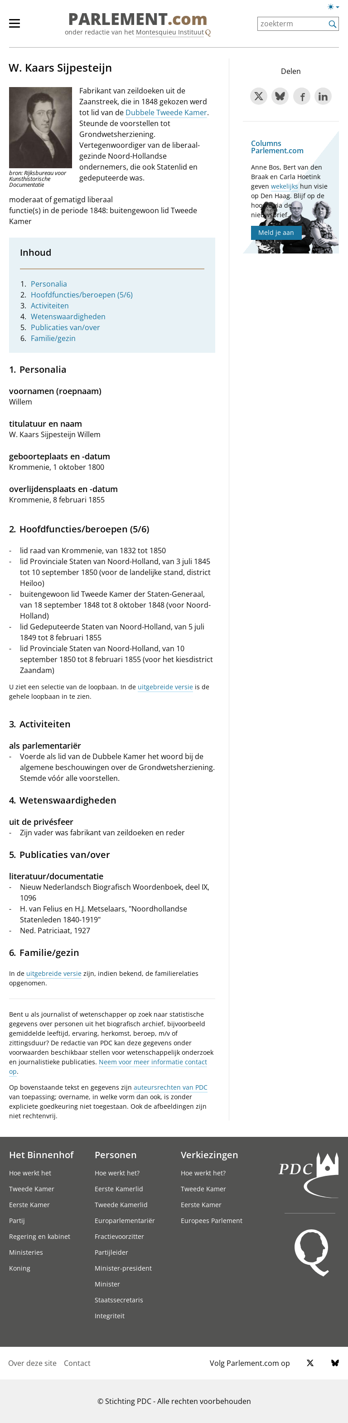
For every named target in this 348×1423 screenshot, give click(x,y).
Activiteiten (50, 306)
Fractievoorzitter (119, 1236)
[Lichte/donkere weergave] (336, 8)
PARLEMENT (138, 19)
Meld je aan (276, 232)
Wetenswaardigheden (68, 317)
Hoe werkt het (30, 1173)
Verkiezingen (209, 1154)
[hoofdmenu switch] (14, 27)
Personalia (49, 284)
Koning (19, 1268)
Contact (77, 1363)
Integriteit (110, 1315)
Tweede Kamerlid (121, 1204)
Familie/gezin (53, 338)
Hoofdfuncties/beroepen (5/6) (82, 295)
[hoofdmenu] (19, 27)
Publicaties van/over (65, 327)
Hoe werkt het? (117, 1173)
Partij (17, 1220)
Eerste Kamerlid (119, 1188)
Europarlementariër (125, 1220)
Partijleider (111, 1252)
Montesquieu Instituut (170, 32)
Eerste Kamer (29, 1204)
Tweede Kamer (31, 1188)
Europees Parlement (211, 1220)
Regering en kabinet (39, 1236)
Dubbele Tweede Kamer (166, 112)
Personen (116, 1154)
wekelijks (284, 186)
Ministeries (26, 1252)
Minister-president (123, 1268)
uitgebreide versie (165, 686)
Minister (107, 1284)
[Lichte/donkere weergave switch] (336, 7)
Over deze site (32, 1363)
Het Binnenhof (41, 1154)
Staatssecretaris (119, 1300)
